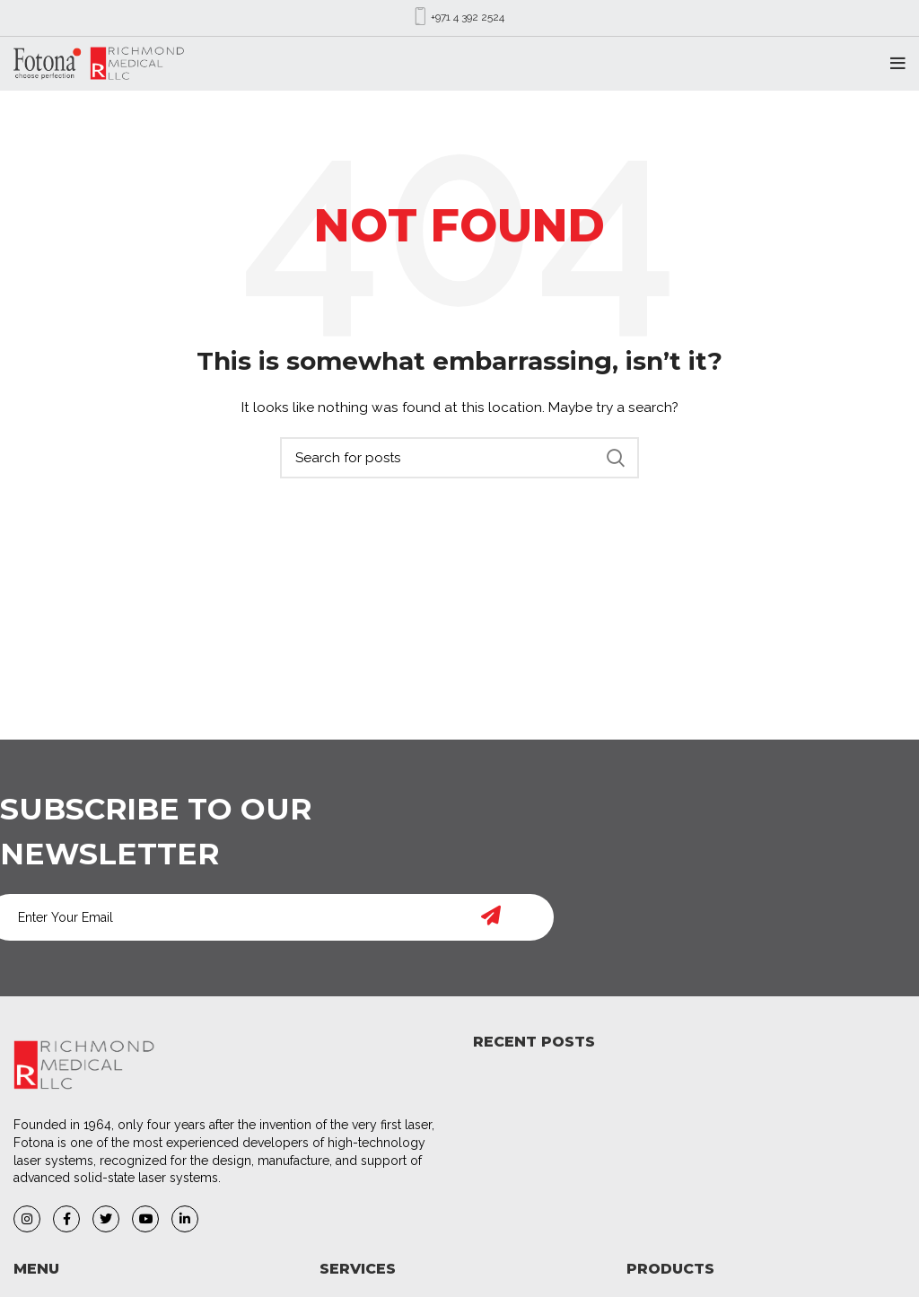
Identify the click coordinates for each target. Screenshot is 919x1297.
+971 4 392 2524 (467, 17)
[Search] (459, 457)
